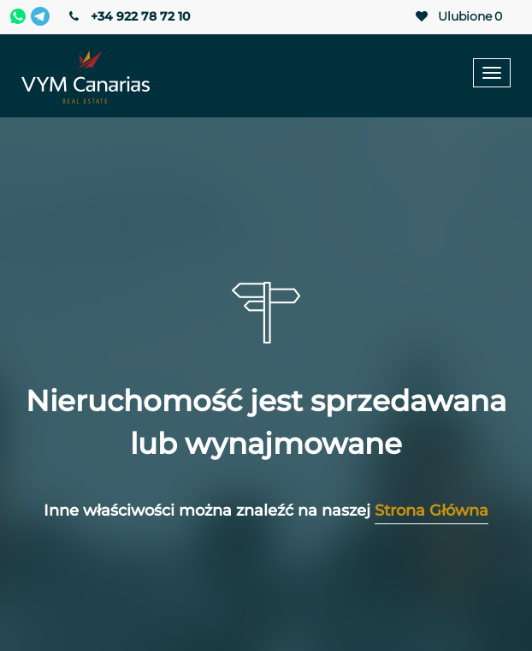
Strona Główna (431, 510)
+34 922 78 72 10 (128, 16)
